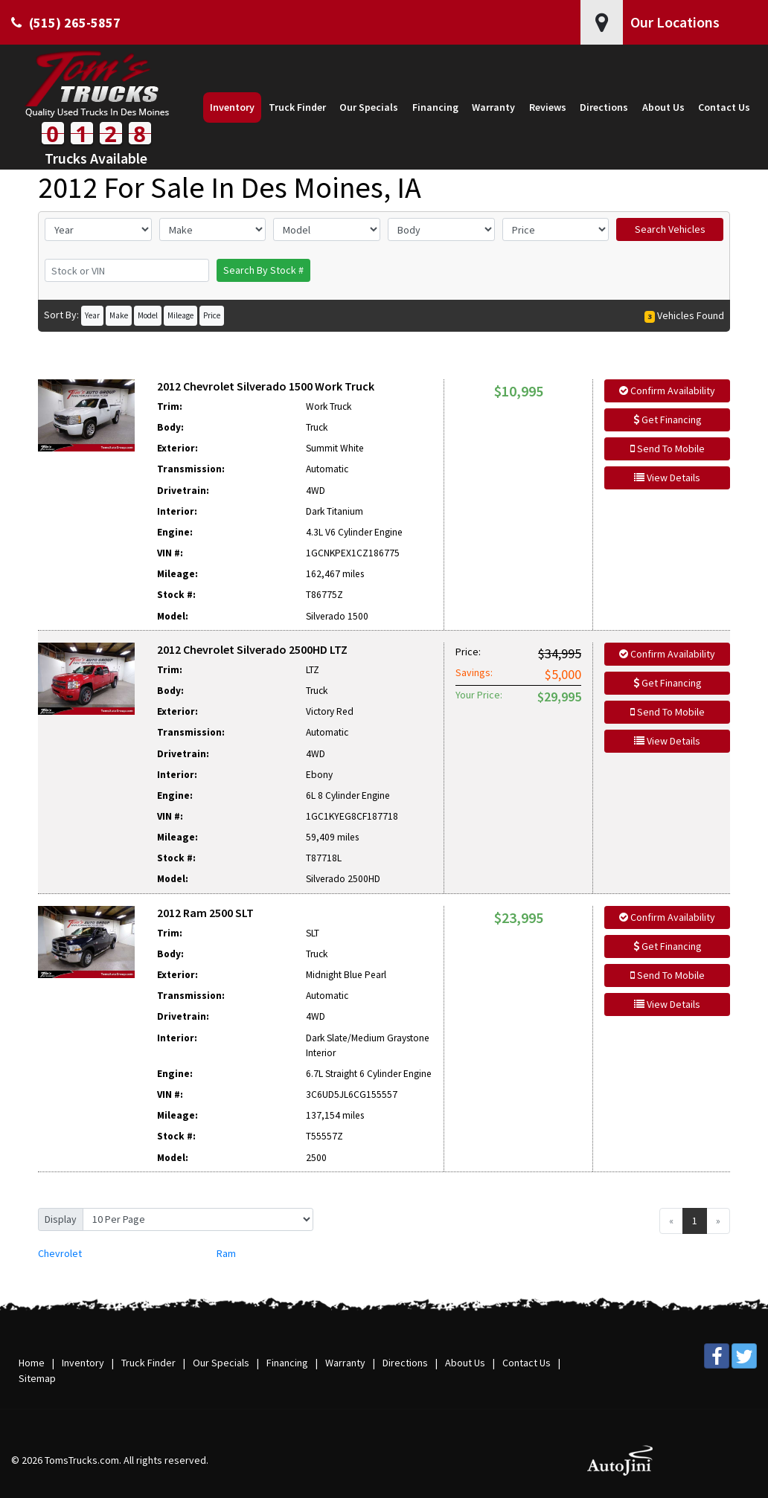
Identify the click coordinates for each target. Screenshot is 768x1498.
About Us (465, 1362)
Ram (226, 1253)
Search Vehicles (670, 229)
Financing (287, 1362)
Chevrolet (60, 1253)
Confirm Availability (667, 390)
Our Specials (221, 1362)
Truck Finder (148, 1362)
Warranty (345, 1362)
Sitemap (37, 1378)
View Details (667, 477)
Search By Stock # (263, 270)
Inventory (83, 1362)
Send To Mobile (667, 448)
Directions (405, 1362)
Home (32, 1362)
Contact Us (526, 1362)
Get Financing (667, 419)
